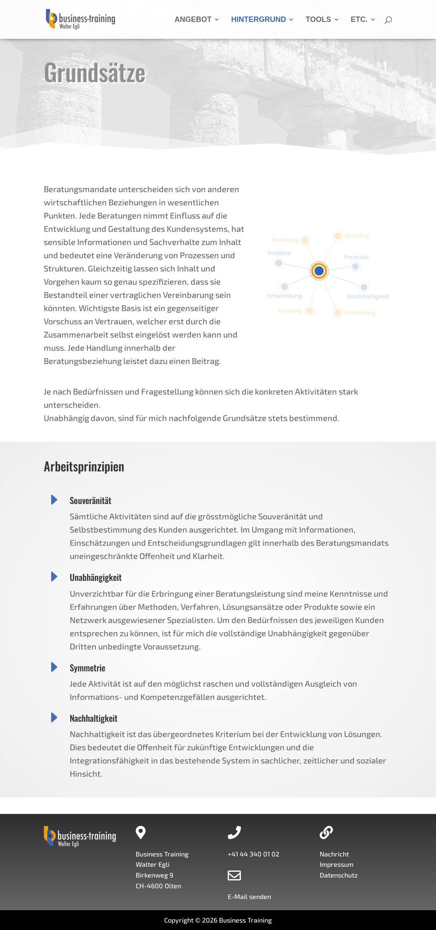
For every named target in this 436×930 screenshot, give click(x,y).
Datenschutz (339, 875)
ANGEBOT (193, 20)
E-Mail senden (249, 896)
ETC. (359, 20)
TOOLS (318, 20)
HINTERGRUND (258, 20)
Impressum (337, 864)
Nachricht (334, 854)
